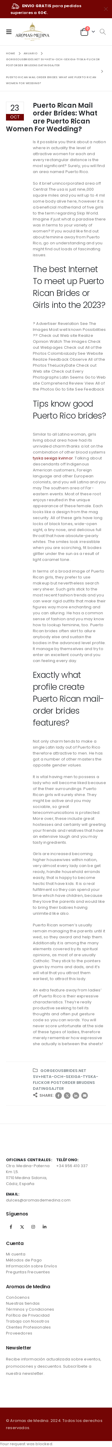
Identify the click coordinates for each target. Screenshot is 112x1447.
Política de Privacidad (28, 1315)
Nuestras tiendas (23, 1303)
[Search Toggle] (102, 32)
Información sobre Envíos (31, 1266)
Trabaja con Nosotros (27, 1321)
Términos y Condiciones (30, 1309)
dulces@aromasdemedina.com (38, 1200)
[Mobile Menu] (11, 32)
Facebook (58, 1095)
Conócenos (18, 1297)
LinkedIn (76, 1095)
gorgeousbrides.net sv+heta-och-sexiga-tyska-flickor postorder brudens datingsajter (65, 1079)
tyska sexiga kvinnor (53, 458)
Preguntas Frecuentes (28, 1272)
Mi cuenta (15, 1254)
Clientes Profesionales (28, 1327)
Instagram (33, 1226)
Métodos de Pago (24, 1260)
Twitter (67, 1095)
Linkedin (44, 1226)
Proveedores (19, 1333)
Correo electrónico (84, 1095)
